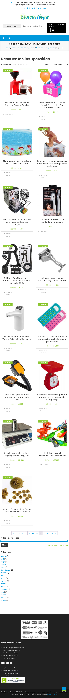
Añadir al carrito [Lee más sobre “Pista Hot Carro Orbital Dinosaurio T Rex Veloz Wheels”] (43, 465)
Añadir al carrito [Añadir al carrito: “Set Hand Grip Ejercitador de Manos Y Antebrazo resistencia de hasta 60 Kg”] (9, 293)
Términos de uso (9, 658)
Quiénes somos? (9, 668)
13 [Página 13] (33, 533)
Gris (2, 575)
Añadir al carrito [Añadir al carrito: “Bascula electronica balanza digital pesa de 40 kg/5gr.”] (9, 466)
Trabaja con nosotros (10, 673)
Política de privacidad (10, 656)
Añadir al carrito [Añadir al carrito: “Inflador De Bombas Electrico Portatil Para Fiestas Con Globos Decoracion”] (44, 118)
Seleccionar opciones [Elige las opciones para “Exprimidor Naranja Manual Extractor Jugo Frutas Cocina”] (44, 291)
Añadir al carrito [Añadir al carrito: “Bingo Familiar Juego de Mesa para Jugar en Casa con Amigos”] (9, 235)
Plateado (4, 589)
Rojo (2, 592)
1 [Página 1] (16, 533)
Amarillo (4, 556)
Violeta (3, 600)
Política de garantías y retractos (14, 648)
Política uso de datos (10, 653)
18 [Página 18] (52, 533)
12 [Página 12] (29, 533)
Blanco (3, 564)
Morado (3, 581)
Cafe (2, 567)
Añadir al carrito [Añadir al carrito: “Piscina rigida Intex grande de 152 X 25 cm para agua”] (9, 174)
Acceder (43, 8)
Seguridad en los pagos (11, 650)
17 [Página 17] (48, 533)
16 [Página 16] (44, 533)
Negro (3, 587)
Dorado (3, 573)
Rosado (3, 595)
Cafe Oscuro (5, 570)
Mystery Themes (52, 694)
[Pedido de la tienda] (55, 64)
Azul (2, 559)
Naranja (3, 584)
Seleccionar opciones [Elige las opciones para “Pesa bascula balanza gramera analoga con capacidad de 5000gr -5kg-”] (43, 410)
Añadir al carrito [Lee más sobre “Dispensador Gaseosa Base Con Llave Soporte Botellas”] (8, 114)
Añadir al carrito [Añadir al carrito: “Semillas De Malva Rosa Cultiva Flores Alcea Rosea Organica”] (9, 522)
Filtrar (4, 545)
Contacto (6, 676)
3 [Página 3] (22, 533)
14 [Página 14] (37, 533)
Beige (3, 562)
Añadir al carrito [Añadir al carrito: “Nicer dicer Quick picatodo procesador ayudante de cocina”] (9, 410)
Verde (3, 598)
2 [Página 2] (19, 533)
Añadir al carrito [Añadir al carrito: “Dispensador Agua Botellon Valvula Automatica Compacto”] (9, 349)
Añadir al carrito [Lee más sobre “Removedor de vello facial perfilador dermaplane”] (43, 231)
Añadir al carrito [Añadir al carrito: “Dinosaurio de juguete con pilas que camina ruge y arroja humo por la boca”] (44, 176)
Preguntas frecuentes (10, 671)
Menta (3, 578)
